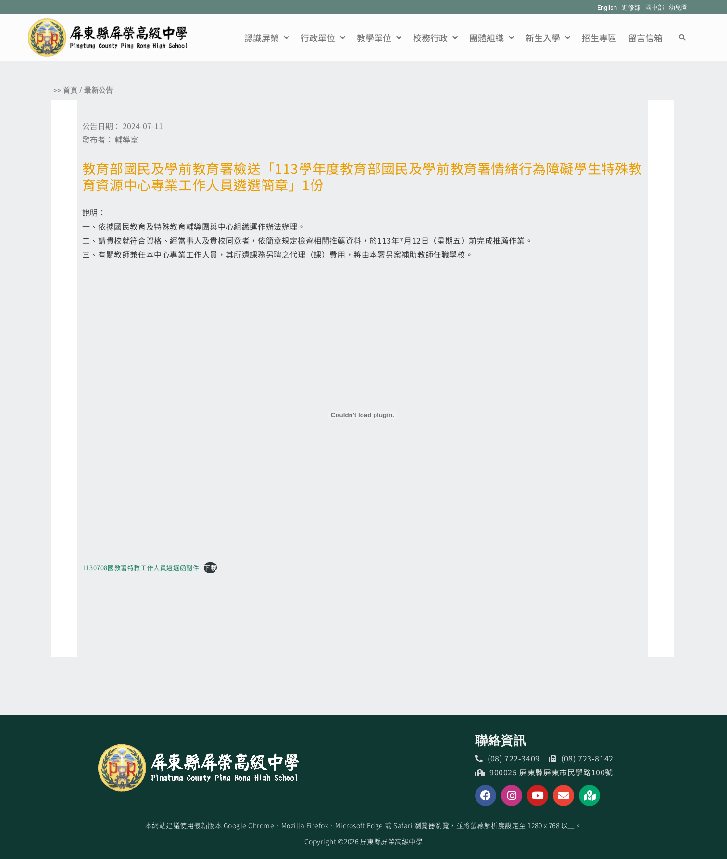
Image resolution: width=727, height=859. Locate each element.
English (607, 7)
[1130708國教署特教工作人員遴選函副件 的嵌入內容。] (362, 415)
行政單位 (323, 37)
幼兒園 (678, 7)
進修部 (631, 7)
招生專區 (599, 37)
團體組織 (491, 37)
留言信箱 (645, 37)
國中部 (654, 7)
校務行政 (435, 37)
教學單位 (379, 37)
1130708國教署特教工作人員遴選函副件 (141, 567)
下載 (210, 567)
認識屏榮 (266, 37)
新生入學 (548, 37)
